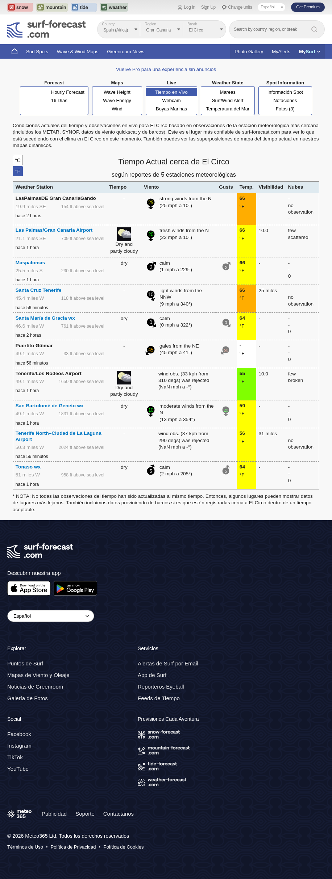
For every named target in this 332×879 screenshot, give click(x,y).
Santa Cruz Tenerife (39, 290)
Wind (117, 109)
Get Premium (308, 7)
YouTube (18, 769)
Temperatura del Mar (227, 109)
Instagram (19, 746)
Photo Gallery (249, 51)
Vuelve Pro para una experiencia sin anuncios (166, 69)
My (309, 52)
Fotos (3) (285, 109)
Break (192, 24)
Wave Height (117, 92)
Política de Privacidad (73, 847)
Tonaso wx (28, 467)
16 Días (59, 100)
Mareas (228, 92)
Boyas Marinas (171, 109)
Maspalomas (30, 262)
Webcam (171, 100)
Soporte (85, 814)
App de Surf (152, 675)
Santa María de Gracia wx (45, 318)
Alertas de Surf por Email (168, 663)
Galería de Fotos (27, 698)
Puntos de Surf (25, 663)
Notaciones (285, 100)
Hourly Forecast (67, 92)
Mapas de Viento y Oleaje (38, 675)
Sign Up (208, 7)
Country (108, 24)
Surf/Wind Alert (228, 100)
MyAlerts (281, 51)
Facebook (19, 734)
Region (150, 24)
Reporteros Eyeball (161, 687)
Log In (189, 7)
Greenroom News (125, 51)
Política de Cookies (123, 847)
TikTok (15, 757)
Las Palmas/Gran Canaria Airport (54, 230)
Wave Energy (117, 100)
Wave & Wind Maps (78, 51)
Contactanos (118, 814)
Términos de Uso (25, 847)
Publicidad (54, 814)
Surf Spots (37, 51)
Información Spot (285, 92)
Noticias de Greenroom (35, 687)
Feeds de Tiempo (159, 698)
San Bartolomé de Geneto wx (50, 405)
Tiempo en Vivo (171, 92)
